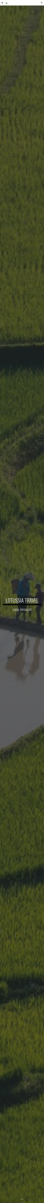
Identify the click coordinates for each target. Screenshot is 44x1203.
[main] (22, 601)
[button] (2, 2)
